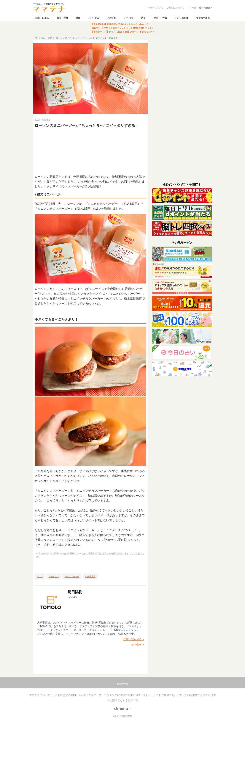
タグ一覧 (133, 700)
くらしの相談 (181, 18)
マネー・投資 (160, 18)
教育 (143, 18)
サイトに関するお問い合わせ (69, 695)
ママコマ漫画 (203, 18)
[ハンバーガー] (72, 576)
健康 (78, 18)
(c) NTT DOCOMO (122, 716)
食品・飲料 (62, 18)
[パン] (40, 576)
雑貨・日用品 (42, 18)
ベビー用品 (93, 18)
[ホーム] (36, 38)
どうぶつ (128, 18)
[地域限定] (90, 576)
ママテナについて (40, 695)
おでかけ (111, 18)
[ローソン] (53, 576)
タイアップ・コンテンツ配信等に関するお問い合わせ (120, 695)
